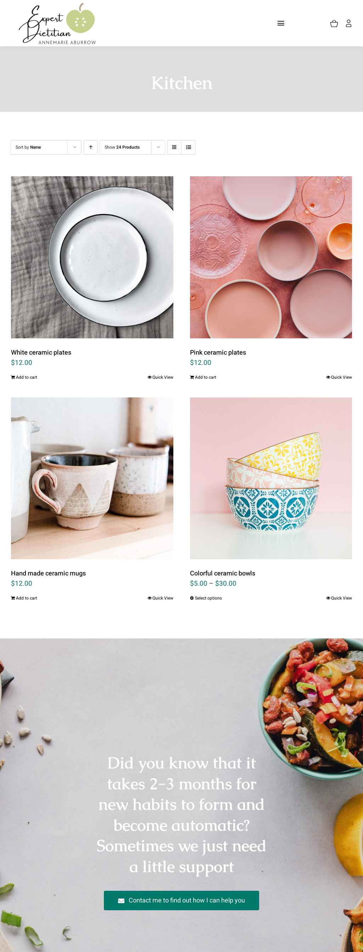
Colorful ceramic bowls (222, 573)
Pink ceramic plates (218, 352)
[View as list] (188, 147)
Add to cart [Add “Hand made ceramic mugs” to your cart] (26, 598)
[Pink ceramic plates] (271, 257)
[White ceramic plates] (92, 257)
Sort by (28, 147)
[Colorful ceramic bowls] (271, 478)
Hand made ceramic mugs (48, 573)
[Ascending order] (90, 147)
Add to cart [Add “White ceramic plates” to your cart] (26, 377)
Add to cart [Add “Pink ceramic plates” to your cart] (205, 377)
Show (122, 147)
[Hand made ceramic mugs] (92, 478)
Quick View (162, 377)
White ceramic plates (41, 352)
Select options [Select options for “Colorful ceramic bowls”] (208, 598)
